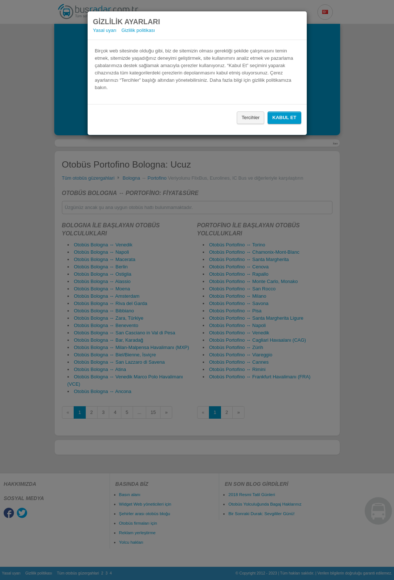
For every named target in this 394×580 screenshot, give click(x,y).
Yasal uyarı (105, 30)
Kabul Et (284, 117)
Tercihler (250, 117)
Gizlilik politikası (138, 30)
